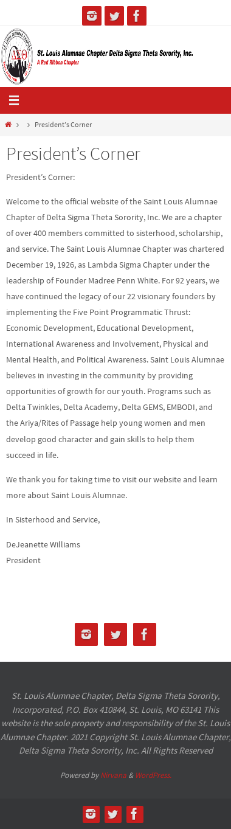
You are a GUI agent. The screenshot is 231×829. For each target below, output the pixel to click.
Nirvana (113, 775)
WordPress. (153, 775)
